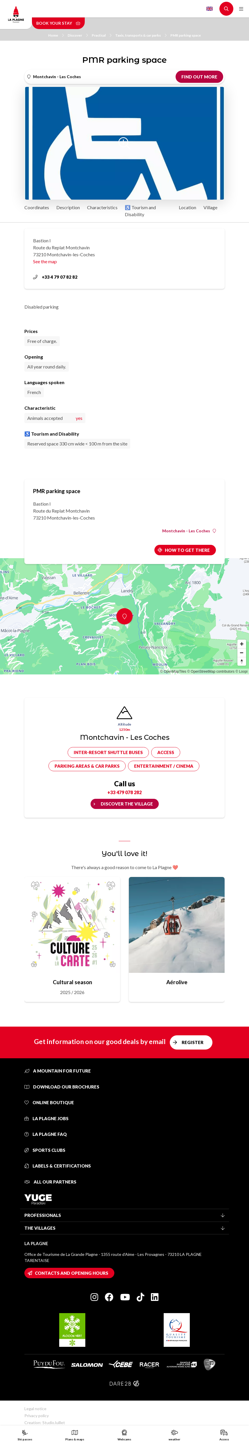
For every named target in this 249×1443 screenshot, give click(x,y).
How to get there (187, 550)
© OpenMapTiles (173, 671)
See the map (45, 261)
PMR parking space (185, 35)
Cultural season (72, 982)
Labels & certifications (57, 1165)
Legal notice (35, 1408)
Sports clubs (44, 1150)
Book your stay (58, 23)
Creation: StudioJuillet (44, 1422)
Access (165, 752)
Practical (101, 35)
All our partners (50, 1181)
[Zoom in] (241, 644)
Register (192, 1042)
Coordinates (36, 207)
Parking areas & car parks (87, 766)
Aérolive (176, 982)
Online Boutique (49, 1102)
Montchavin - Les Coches (189, 531)
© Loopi (241, 671)
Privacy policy (36, 1415)
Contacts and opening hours (71, 1273)
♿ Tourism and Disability (140, 211)
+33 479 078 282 (124, 792)
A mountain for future (57, 1070)
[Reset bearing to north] (241, 661)
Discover (78, 35)
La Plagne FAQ (45, 1134)
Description (68, 207)
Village (210, 207)
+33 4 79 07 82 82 (55, 277)
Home (56, 35)
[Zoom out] (241, 652)
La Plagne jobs (46, 1118)
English (209, 9)
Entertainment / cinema (163, 766)
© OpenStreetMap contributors (210, 671)
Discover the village (127, 803)
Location (187, 207)
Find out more (199, 76)
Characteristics (102, 207)
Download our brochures (61, 1086)
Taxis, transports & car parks (141, 35)
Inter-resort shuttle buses (108, 752)
